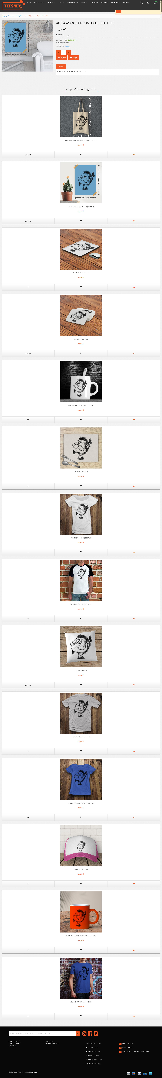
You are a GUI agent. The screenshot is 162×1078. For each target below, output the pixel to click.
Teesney (67, 46)
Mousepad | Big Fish (81, 273)
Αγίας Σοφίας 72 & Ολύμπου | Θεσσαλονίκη (135, 1051)
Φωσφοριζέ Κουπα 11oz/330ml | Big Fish (81, 936)
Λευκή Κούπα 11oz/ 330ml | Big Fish (81, 405)
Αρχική (4, 16)
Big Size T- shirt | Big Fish (81, 737)
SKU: (57, 42)
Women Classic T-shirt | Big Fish (81, 803)
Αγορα (28, 154)
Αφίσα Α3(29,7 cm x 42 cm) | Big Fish (81, 206)
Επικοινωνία (12, 1045)
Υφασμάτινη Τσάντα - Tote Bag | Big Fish (81, 140)
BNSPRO (34, 1072)
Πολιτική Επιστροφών (52, 1043)
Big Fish (20, 16)
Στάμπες (10, 16)
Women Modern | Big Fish (81, 538)
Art (15, 16)
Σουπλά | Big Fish (81, 472)
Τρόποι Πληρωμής (14, 1043)
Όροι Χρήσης (49, 1041)
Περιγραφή (61, 67)
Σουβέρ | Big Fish (81, 339)
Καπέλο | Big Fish (81, 869)
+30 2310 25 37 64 (127, 1043)
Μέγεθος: (60, 35)
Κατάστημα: (60, 46)
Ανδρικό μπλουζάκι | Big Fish (81, 1002)
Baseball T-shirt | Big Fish (81, 604)
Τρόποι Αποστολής (15, 1041)
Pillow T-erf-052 (81, 670)
